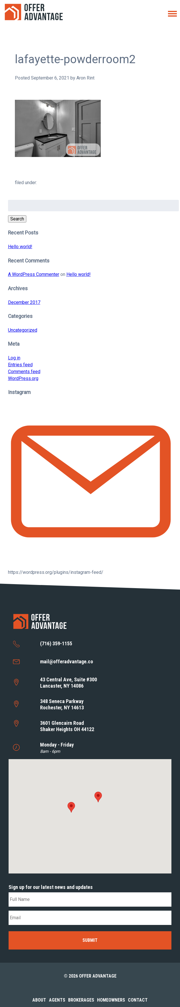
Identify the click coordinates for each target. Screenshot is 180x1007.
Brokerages (81, 1000)
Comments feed (24, 371)
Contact (138, 1000)
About (39, 1000)
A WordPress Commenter (33, 274)
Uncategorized (22, 330)
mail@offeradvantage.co (66, 661)
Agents (57, 1000)
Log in (14, 358)
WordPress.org (23, 378)
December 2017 (24, 302)
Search (17, 219)
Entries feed (20, 364)
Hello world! (20, 246)
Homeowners (111, 1000)
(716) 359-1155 (56, 643)
